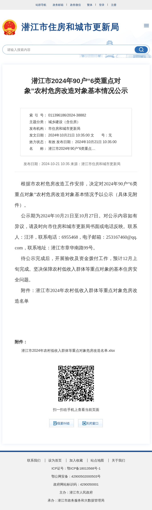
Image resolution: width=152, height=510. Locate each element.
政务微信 (75, 4)
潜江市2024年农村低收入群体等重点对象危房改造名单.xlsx (68, 350)
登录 (101, 4)
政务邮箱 (58, 4)
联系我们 (34, 460)
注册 (113, 4)
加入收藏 (76, 460)
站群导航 (41, 4)
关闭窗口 (90, 423)
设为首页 (55, 460)
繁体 (89, 4)
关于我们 (118, 460)
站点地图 (97, 460)
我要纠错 (61, 423)
